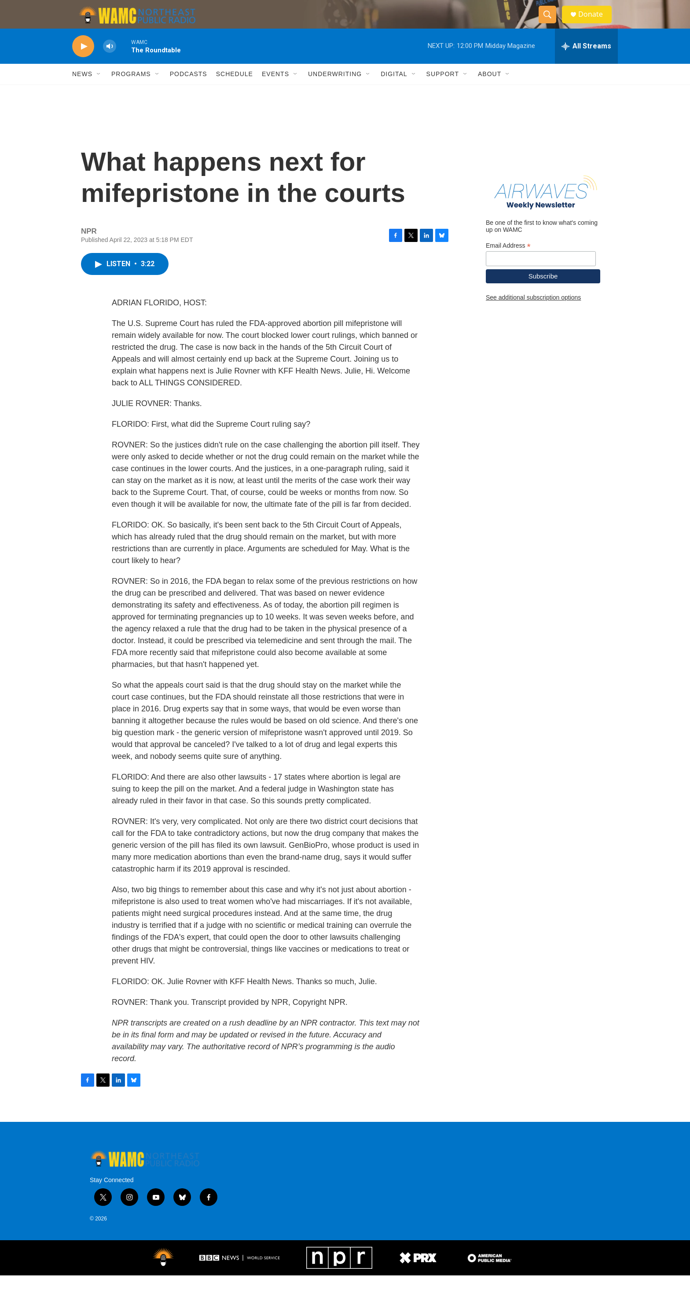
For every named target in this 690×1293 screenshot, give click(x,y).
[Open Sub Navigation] (99, 91)
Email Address (508, 263)
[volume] (109, 64)
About (489, 91)
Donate (595, 23)
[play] (83, 64)
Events (275, 91)
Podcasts (188, 91)
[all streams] (586, 63)
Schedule (234, 91)
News (82, 91)
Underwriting (335, 91)
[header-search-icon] (551, 23)
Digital (394, 91)
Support (442, 91)
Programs (131, 91)
